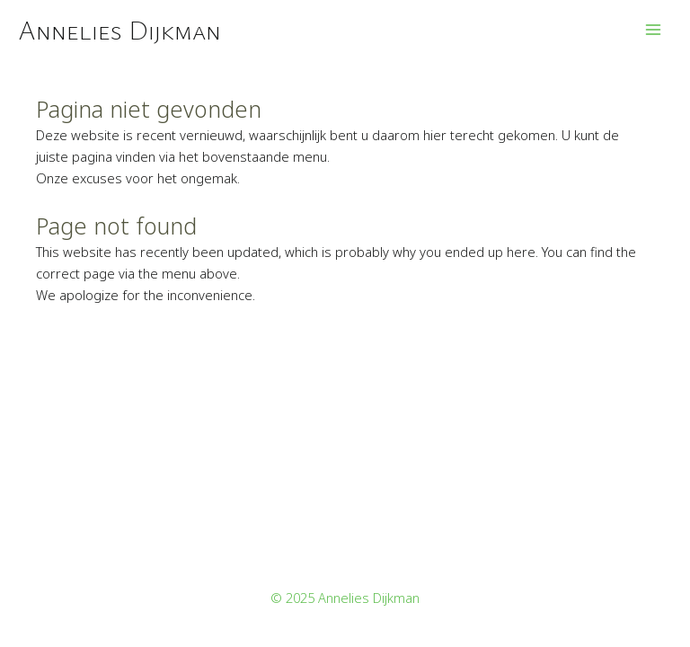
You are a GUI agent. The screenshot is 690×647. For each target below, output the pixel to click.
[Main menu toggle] (653, 30)
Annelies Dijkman (119, 29)
